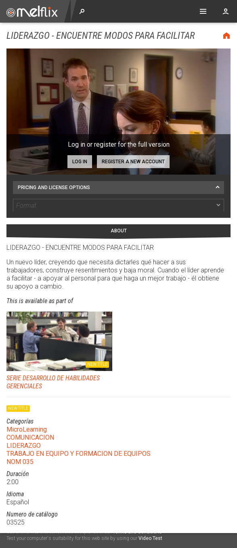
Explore (82, 11)
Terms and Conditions (137, 532)
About (119, 219)
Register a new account (133, 161)
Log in (79, 161)
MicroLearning (26, 418)
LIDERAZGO (23, 434)
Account (225, 11)
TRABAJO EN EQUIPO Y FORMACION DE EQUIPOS (78, 442)
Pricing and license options (54, 187)
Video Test (150, 538)
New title (97, 352)
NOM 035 (20, 450)
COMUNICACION (30, 426)
